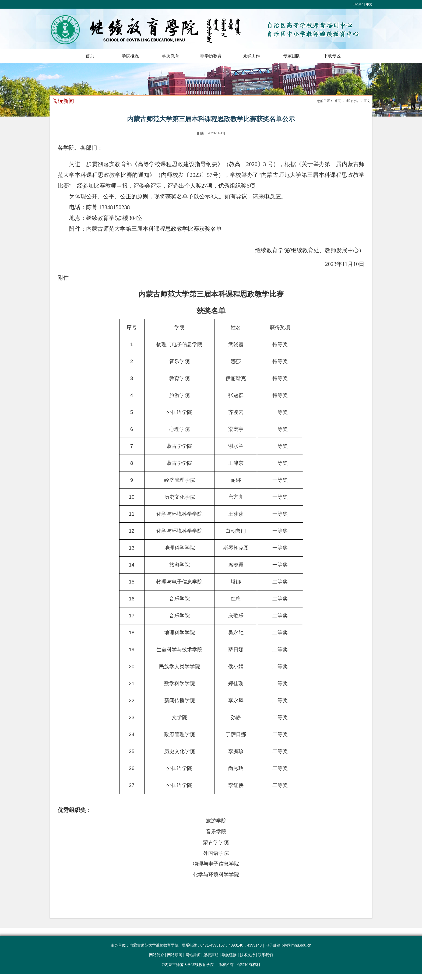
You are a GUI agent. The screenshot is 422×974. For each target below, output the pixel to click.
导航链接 (229, 955)
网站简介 (156, 955)
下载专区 (332, 56)
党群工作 (251, 56)
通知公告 (352, 101)
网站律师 (193, 955)
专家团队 (291, 56)
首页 (90, 56)
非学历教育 (211, 56)
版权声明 (211, 955)
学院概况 (130, 56)
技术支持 (247, 955)
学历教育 (170, 56)
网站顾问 (174, 955)
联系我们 (265, 955)
